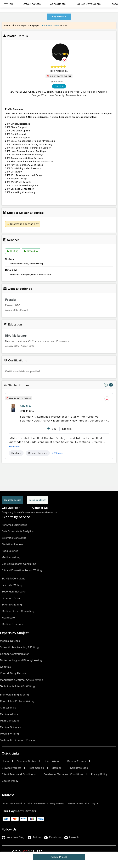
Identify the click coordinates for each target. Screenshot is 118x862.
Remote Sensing (37, 453)
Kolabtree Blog (79, 768)
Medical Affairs (9, 714)
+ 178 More (57, 453)
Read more (14, 446)
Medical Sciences (10, 727)
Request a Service (12, 500)
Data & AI (31, 251)
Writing (13, 251)
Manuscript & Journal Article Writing (21, 680)
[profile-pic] (13, 408)
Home (5, 761)
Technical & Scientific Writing (17, 686)
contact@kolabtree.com (44, 512)
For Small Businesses (14, 525)
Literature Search (12, 598)
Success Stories (26, 761)
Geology (16, 453)
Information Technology (23, 224)
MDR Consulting (10, 721)
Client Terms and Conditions (19, 774)
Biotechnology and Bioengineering (21, 660)
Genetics (5, 667)
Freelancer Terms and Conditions (63, 774)
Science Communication (14, 654)
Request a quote (50, 25)
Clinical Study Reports (13, 673)
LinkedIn (72, 837)
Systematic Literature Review (17, 740)
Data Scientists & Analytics (17, 531)
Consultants (57, 4)
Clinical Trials (8, 708)
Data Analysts (32, 4)
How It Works (51, 761)
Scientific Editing (12, 604)
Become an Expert (37, 500)
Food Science (10, 551)
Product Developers (88, 4)
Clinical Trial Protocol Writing (17, 701)
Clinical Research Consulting (19, 564)
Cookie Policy (10, 781)
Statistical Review (12, 544)
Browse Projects (11, 768)
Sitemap (56, 768)
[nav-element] (106, 385)
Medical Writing (11, 557)
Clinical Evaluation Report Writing (22, 570)
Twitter (34, 837)
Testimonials (36, 768)
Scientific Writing (12, 585)
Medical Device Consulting (18, 611)
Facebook (52, 837)
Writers (9, 4)
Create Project (59, 857)
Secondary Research (14, 591)
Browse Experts (76, 761)
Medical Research (12, 624)
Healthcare (8, 618)
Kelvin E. (25, 406)
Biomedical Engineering (14, 695)
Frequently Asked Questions (17, 512)
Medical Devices (10, 641)
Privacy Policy (99, 774)
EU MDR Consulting (13, 578)
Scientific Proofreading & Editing (19, 647)
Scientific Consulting (14, 538)
